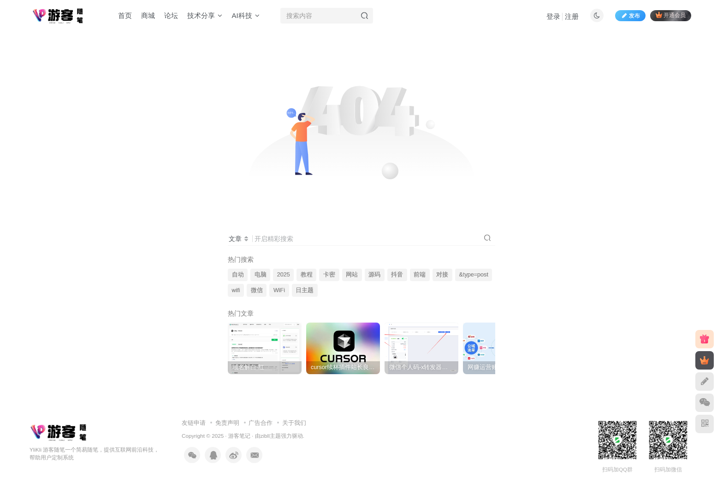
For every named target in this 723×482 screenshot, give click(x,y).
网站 (352, 274)
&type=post (473, 274)
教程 (307, 274)
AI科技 (245, 15)
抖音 (397, 274)
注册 (572, 16)
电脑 (261, 274)
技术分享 (204, 15)
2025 (283, 274)
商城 (148, 15)
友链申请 (194, 422)
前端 (420, 274)
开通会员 (671, 15)
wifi (236, 290)
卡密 (329, 274)
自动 (238, 274)
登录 (553, 16)
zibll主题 (271, 436)
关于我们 (294, 422)
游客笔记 (239, 436)
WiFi (279, 290)
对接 (442, 274)
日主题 (305, 290)
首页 (125, 15)
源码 (374, 274)
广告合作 (261, 422)
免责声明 (227, 422)
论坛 (171, 15)
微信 (257, 290)
